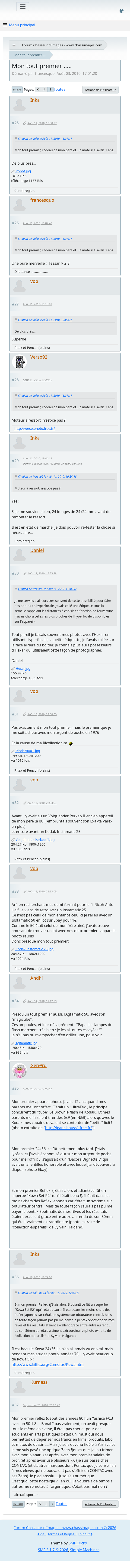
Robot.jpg (21, 171)
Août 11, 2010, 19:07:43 (37, 223)
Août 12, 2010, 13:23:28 (42, 573)
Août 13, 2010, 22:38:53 (42, 714)
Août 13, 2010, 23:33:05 (42, 891)
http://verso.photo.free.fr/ (34, 428)
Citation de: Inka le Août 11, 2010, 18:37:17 (45, 139)
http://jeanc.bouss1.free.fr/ (68, 1127)
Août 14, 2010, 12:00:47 (37, 1088)
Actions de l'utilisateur (100, 90)
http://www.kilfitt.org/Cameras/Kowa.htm (48, 1364)
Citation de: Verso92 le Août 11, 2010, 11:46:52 (47, 589)
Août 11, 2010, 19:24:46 (37, 380)
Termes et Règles (61, 1534)
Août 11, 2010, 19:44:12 (37, 458)
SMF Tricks (78, 1543)
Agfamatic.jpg (24, 1043)
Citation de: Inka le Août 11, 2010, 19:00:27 (45, 320)
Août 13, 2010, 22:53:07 (42, 803)
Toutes (59, 89)
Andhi (36, 978)
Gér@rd (38, 1065)
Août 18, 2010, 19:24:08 (37, 1277)
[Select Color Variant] (121, 11)
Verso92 (39, 357)
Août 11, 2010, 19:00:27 (42, 123)
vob (34, 281)
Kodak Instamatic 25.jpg (32, 949)
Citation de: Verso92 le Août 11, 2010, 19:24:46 (47, 477)
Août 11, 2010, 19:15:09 (37, 304)
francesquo (42, 200)
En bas (17, 89)
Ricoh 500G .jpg (25, 751)
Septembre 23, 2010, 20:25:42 (41, 1405)
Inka (35, 100)
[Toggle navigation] (22, 6)
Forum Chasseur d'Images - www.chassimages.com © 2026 (65, 1527)
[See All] (14, 45)
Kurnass (39, 1382)
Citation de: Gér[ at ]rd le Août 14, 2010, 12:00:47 (48, 1293)
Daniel (37, 550)
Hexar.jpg (20, 668)
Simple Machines (84, 1549)
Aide (40, 1534)
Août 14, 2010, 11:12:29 (42, 1001)
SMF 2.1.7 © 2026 (53, 1549)
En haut (18, 1504)
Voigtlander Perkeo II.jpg (33, 839)
